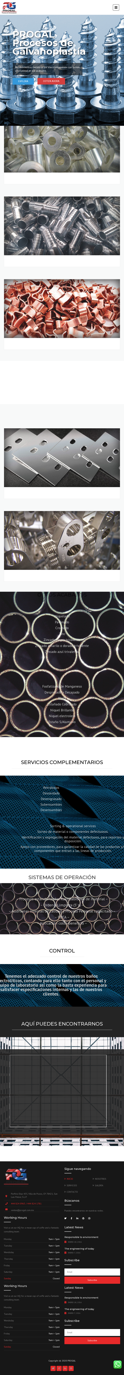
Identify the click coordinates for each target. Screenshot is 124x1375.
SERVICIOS (72, 1185)
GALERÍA (99, 1185)
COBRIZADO (23, 127)
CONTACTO (72, 1191)
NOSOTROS (100, 1178)
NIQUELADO (23, 743)
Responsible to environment (81, 1237)
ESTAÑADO (22, 661)
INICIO (70, 1178)
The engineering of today (79, 1248)
